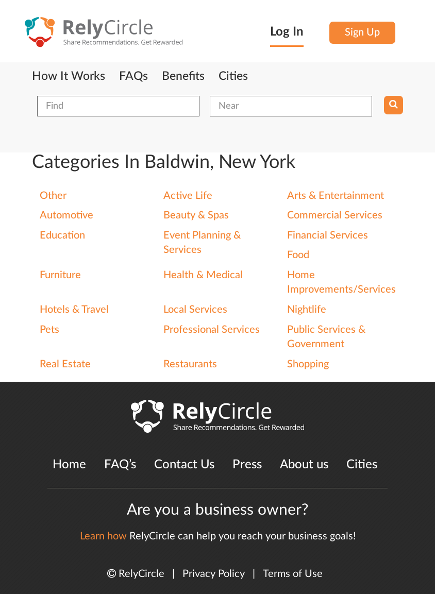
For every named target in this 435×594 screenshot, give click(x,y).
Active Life (187, 196)
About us (304, 465)
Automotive (66, 215)
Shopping (308, 364)
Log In (287, 32)
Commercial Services (334, 215)
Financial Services (327, 235)
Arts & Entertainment (335, 196)
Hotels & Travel (74, 309)
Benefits (183, 76)
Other (53, 196)
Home (69, 465)
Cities (233, 76)
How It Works (68, 76)
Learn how (103, 536)
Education (62, 235)
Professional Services (211, 330)
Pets (49, 330)
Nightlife (306, 309)
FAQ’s (120, 465)
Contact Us (184, 465)
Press (247, 465)
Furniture (60, 275)
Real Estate (65, 364)
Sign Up (362, 32)
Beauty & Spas (196, 215)
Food (298, 255)
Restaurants (190, 364)
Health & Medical (203, 275)
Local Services (195, 309)
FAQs (133, 76)
